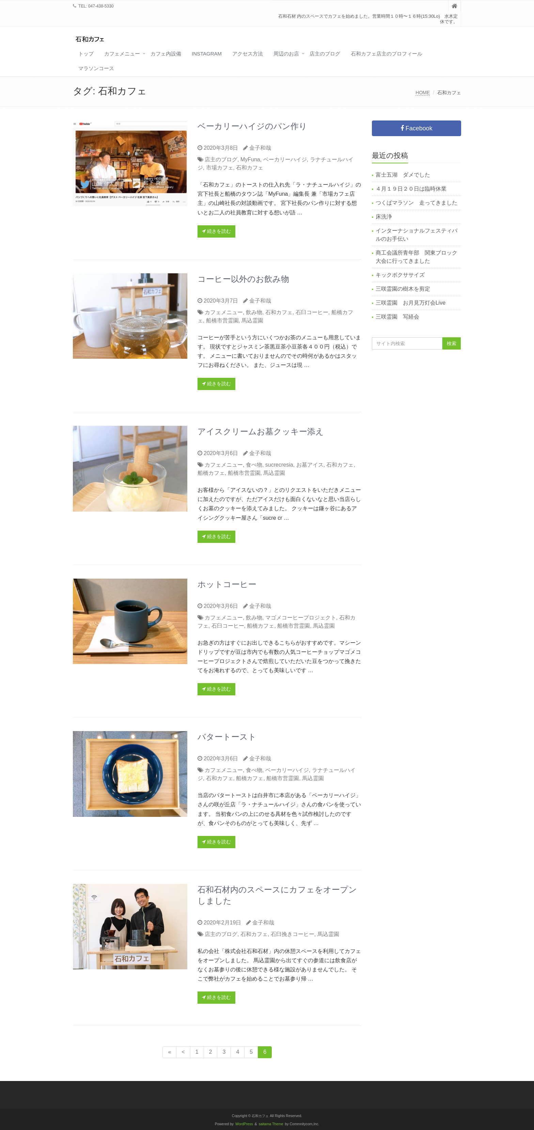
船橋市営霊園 (222, 320)
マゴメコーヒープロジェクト (300, 617)
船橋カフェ (211, 473)
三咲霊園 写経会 (397, 317)
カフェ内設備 (166, 53)
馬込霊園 (252, 320)
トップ (86, 53)
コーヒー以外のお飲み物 (243, 279)
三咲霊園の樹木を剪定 (403, 289)
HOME (422, 92)
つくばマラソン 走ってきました (416, 203)
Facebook (416, 128)
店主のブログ (325, 53)
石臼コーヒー (312, 312)
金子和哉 (260, 148)
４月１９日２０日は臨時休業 (411, 189)
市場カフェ (219, 168)
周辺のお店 (286, 53)
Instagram (207, 53)
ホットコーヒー (227, 584)
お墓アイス (310, 465)
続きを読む (216, 231)
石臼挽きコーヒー (292, 934)
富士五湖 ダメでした (403, 175)
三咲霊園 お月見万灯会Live (410, 303)
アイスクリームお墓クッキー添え (261, 431)
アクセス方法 (247, 53)
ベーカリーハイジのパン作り (252, 126)
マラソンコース (96, 68)
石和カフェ (249, 168)
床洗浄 (384, 217)
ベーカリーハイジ (285, 159)
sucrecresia (279, 465)
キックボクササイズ (400, 275)
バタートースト (227, 736)
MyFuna (250, 159)
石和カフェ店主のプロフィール (386, 53)
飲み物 (254, 312)
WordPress (244, 1124)
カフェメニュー (122, 53)
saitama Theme (271, 1124)
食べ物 (254, 465)
